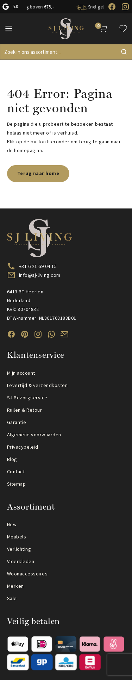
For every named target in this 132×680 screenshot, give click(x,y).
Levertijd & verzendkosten (37, 385)
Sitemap (16, 484)
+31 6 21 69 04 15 (38, 266)
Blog (12, 459)
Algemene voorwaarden (34, 434)
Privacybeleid (22, 447)
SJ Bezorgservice (27, 397)
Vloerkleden (20, 561)
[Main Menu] (9, 28)
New (12, 524)
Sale (12, 598)
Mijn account (21, 373)
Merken (15, 586)
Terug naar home (38, 173)
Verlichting (19, 549)
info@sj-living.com (40, 275)
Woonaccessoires (27, 573)
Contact (16, 471)
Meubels (16, 537)
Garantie (16, 422)
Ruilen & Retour (24, 410)
